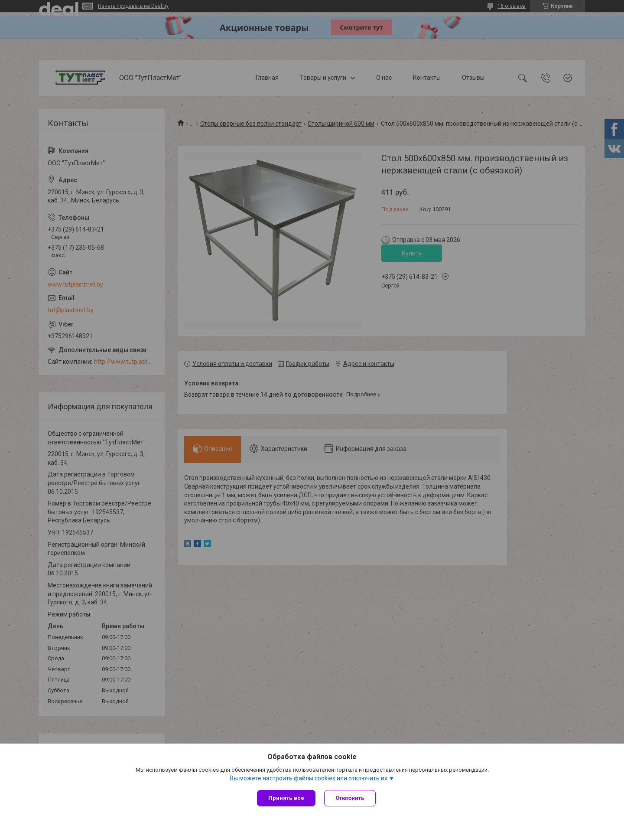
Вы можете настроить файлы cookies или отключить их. (309, 778)
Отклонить (349, 798)
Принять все (286, 798)
